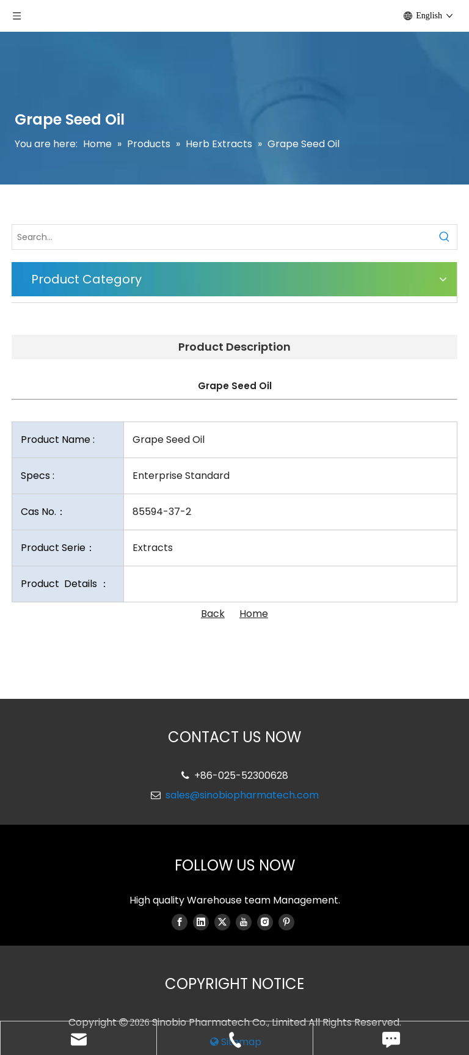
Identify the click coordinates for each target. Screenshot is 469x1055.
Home (253, 614)
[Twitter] (222, 921)
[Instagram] (265, 921)
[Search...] (222, 237)
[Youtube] (244, 921)
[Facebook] (179, 921)
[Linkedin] (201, 921)
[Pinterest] (286, 921)
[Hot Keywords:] (444, 237)
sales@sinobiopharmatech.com (242, 795)
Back (213, 614)
